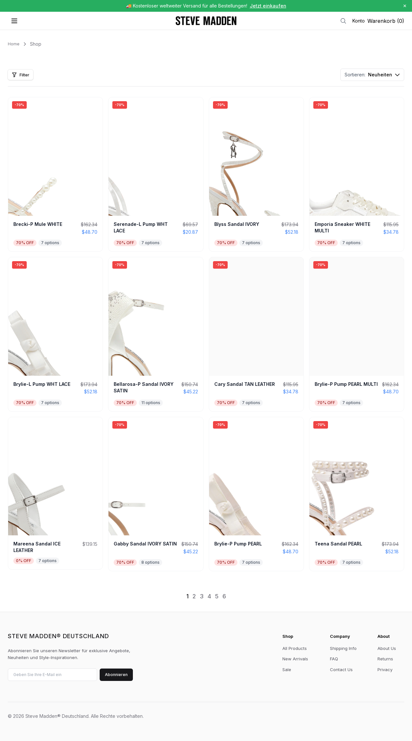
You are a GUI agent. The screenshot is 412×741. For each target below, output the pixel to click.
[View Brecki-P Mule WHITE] (55, 174)
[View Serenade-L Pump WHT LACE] (155, 174)
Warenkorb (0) (385, 21)
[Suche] (343, 20)
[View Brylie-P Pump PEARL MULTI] (356, 334)
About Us (386, 648)
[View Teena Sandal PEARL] (356, 494)
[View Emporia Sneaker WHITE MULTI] (356, 174)
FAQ (334, 658)
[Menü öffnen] (14, 20)
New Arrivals (295, 658)
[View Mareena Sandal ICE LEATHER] (55, 493)
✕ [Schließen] (405, 5)
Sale (286, 669)
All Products (294, 648)
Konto (358, 21)
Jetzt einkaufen (268, 5)
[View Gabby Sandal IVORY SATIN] (155, 494)
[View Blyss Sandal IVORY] (256, 174)
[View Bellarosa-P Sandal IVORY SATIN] (155, 334)
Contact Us (341, 669)
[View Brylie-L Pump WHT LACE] (55, 334)
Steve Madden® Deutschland (58, 636)
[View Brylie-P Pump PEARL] (256, 494)
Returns (385, 658)
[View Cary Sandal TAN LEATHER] (256, 334)
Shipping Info (343, 648)
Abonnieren (116, 674)
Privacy (384, 669)
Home (14, 43)
